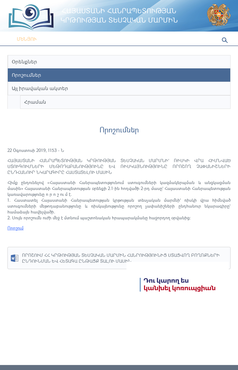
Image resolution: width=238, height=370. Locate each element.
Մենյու (22, 39)
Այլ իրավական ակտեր (40, 88)
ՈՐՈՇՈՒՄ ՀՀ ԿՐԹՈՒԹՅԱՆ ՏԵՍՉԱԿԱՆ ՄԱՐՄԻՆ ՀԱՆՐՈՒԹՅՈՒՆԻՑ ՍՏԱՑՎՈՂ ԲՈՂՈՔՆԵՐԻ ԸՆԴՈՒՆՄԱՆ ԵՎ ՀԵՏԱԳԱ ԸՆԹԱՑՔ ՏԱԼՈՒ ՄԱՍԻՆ (121, 258)
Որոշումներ (26, 75)
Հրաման (35, 102)
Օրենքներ (24, 61)
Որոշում (15, 228)
